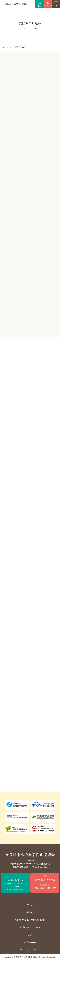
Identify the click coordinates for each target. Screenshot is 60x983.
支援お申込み (30, 963)
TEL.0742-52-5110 (20, 881)
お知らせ (30, 930)
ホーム (5, 48)
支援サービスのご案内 (30, 946)
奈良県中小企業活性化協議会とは (30, 938)
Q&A (30, 955)
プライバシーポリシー (30, 972)
